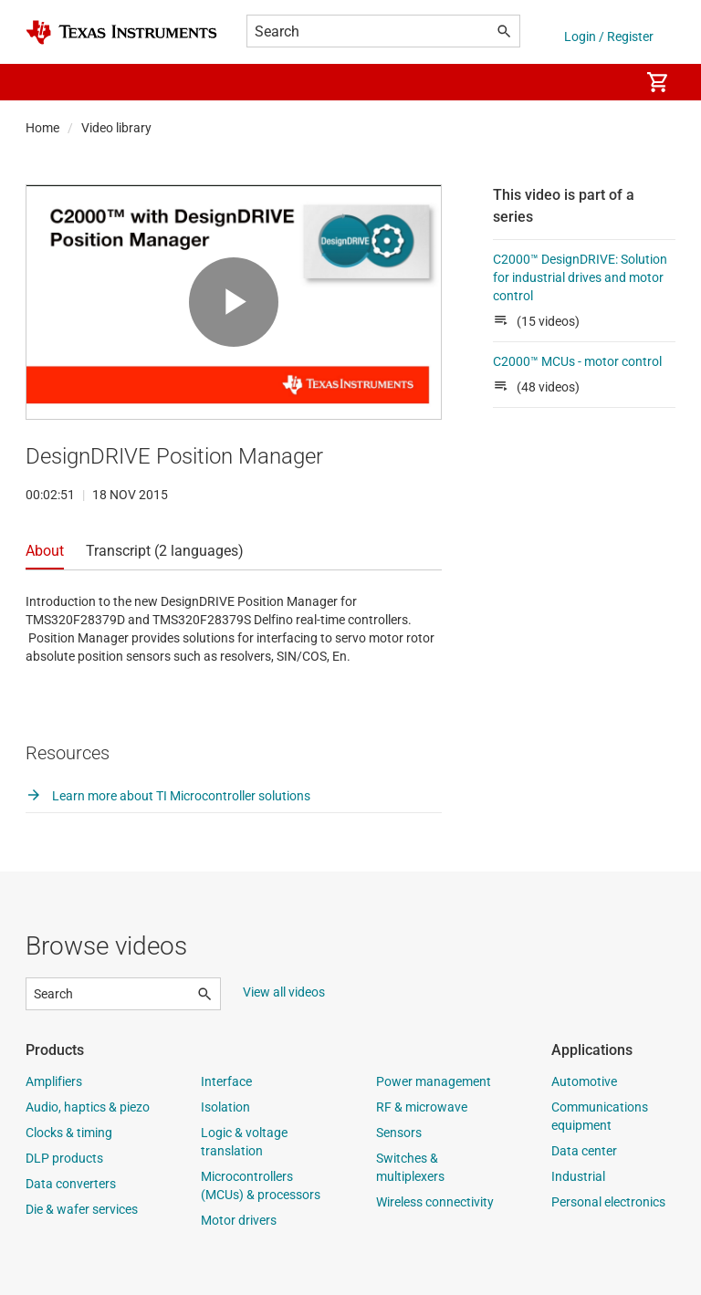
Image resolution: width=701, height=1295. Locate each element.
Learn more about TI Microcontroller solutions (168, 795)
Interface (226, 1081)
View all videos (284, 992)
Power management (433, 1081)
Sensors (399, 1132)
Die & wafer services (82, 1209)
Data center (584, 1151)
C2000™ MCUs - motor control (577, 361)
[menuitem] (606, 82)
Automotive (584, 1081)
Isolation (225, 1107)
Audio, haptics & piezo (88, 1107)
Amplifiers (54, 1081)
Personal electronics (608, 1202)
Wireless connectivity (435, 1202)
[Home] (121, 32)
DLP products (64, 1158)
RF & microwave (421, 1107)
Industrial (578, 1176)
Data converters (71, 1183)
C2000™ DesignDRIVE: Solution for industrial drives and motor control (580, 277)
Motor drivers (239, 1220)
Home (42, 127)
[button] (43, 82)
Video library (116, 127)
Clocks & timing (69, 1132)
